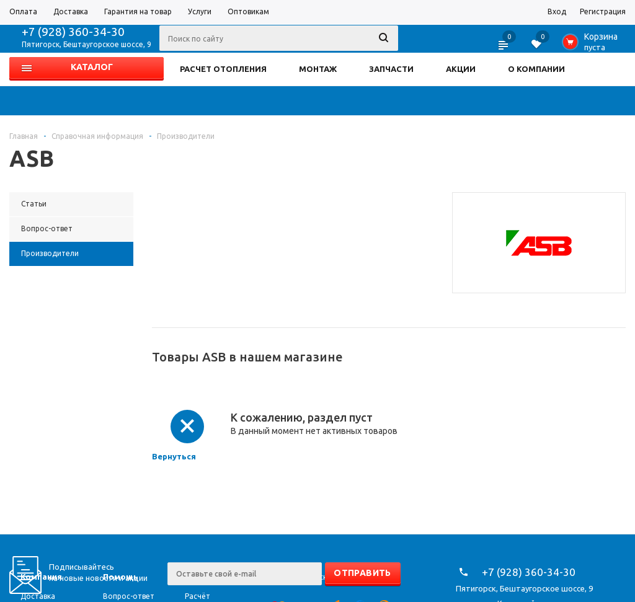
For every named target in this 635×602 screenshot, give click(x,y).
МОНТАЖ (318, 68)
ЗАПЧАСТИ (391, 68)
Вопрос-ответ (128, 596)
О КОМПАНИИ (536, 68)
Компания (41, 576)
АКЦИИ (461, 68)
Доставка (37, 596)
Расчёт (197, 596)
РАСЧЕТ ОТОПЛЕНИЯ (223, 68)
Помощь (120, 576)
